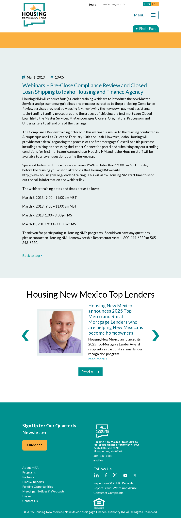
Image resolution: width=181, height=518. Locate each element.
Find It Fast (147, 29)
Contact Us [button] (30, 501)
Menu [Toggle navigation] (139, 14)
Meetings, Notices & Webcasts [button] (43, 491)
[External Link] (96, 476)
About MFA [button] (30, 467)
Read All (88, 372)
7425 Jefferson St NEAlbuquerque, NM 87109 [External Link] (108, 449)
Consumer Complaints (108, 492)
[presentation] (25, 335)
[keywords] (120, 4)
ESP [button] (154, 4)
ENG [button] (147, 4)
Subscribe (34, 445)
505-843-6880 (102, 456)
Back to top (32, 255)
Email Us (98, 460)
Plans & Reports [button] (33, 482)
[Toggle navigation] (153, 15)
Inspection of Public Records (113, 483)
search (93, 4)
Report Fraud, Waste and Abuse (115, 488)
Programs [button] (29, 472)
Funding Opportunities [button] (37, 486)
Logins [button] (26, 496)
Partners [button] (28, 477)
